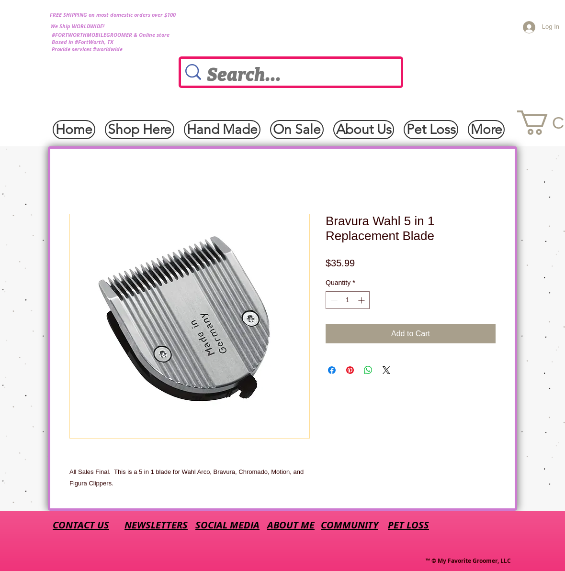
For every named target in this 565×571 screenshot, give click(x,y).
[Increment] (362, 300)
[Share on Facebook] (332, 370)
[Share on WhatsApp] (368, 370)
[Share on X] (386, 370)
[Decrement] (333, 300)
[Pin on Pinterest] (350, 370)
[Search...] (294, 75)
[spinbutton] (347, 300)
